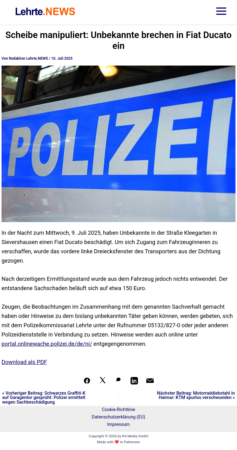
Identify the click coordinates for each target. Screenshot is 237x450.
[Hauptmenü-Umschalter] (221, 12)
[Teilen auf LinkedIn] (134, 381)
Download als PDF (24, 362)
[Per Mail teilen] (150, 381)
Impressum (118, 424)
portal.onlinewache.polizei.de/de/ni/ (47, 344)
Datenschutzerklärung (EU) (118, 417)
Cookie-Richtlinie (118, 409)
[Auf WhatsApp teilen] (118, 381)
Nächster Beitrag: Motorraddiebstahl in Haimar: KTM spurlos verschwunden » (196, 395)
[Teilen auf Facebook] (87, 381)
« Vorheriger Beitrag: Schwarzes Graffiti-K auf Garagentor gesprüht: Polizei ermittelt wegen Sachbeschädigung (43, 398)
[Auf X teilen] (103, 381)
